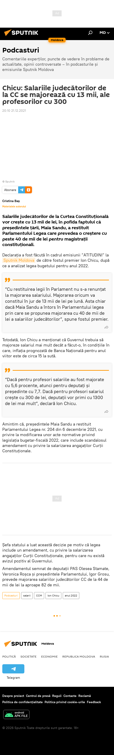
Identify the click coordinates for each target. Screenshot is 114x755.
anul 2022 (71, 595)
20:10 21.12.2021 (14, 111)
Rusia (104, 656)
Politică (9, 656)
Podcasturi (11, 595)
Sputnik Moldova (18, 260)
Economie (49, 656)
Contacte (70, 696)
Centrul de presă (38, 696)
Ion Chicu (53, 595)
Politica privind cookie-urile (65, 702)
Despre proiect (13, 696)
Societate (28, 656)
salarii (27, 595)
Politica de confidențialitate (22, 702)
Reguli (57, 696)
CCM (39, 595)
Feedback (94, 702)
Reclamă (84, 696)
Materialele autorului (14, 206)
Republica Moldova (78, 656)
